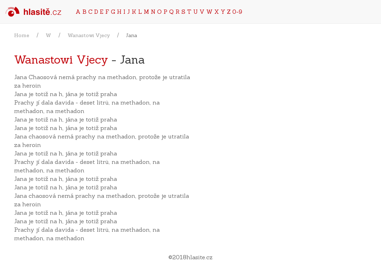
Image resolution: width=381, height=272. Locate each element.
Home (21, 35)
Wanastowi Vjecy (88, 35)
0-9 (237, 11)
